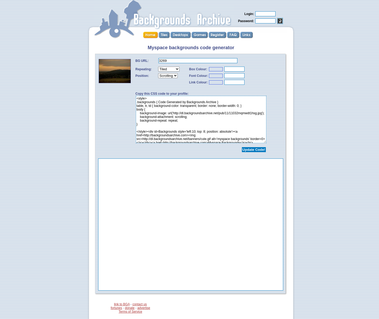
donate (129, 308)
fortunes (116, 308)
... (190, 224)
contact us (139, 304)
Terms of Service (130, 311)
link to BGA (121, 304)
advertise (143, 308)
